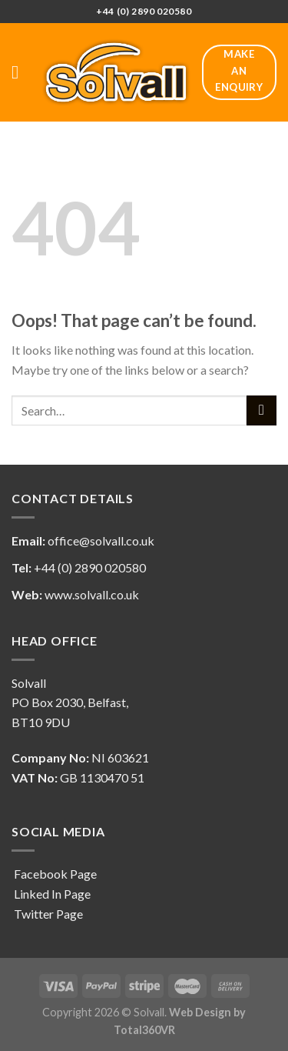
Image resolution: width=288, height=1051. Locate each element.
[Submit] (261, 410)
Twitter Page (47, 913)
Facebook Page (54, 873)
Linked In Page (51, 893)
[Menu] (21, 72)
